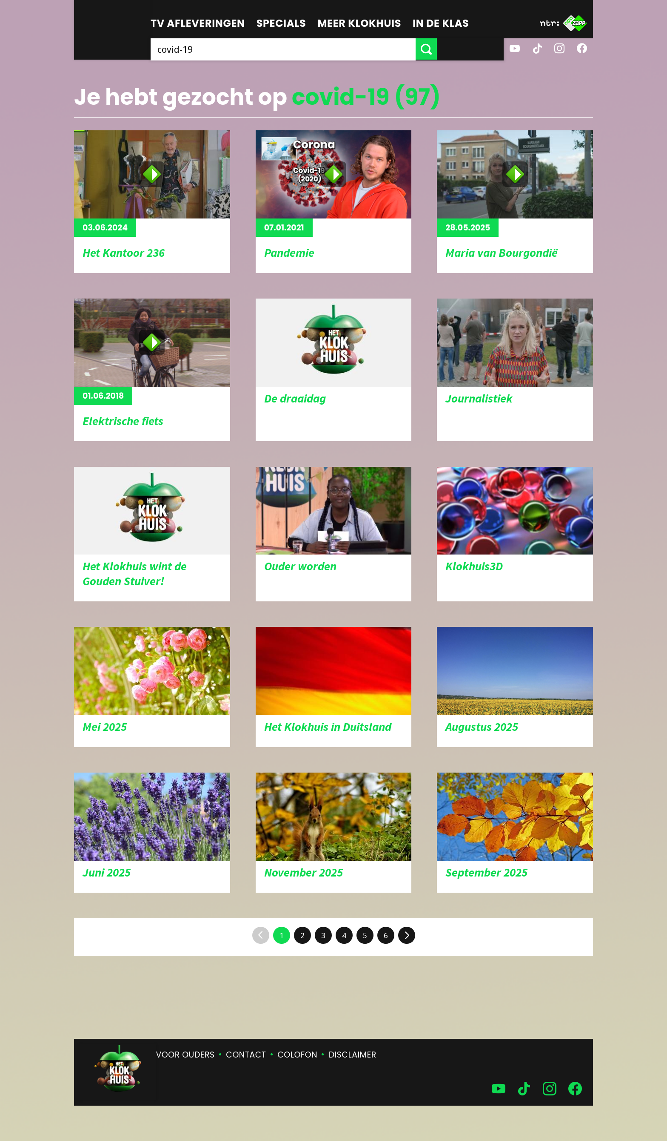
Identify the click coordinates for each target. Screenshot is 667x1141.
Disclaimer (352, 1055)
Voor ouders (185, 1055)
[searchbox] (316, 49)
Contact (246, 1055)
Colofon (297, 1055)
